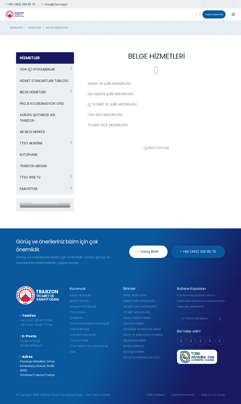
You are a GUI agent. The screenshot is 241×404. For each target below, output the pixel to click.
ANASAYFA (16, 28)
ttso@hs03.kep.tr (31, 345)
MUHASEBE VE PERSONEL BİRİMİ (142, 329)
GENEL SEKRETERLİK (134, 295)
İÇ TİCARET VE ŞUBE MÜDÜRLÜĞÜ (112, 104)
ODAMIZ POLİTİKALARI (83, 306)
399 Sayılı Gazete (45, 203)
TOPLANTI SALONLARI (83, 335)
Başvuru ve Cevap (213, 395)
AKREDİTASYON (79, 301)
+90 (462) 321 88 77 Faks (36, 325)
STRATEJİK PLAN (79, 329)
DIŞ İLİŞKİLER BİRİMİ (134, 340)
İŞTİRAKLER (76, 318)
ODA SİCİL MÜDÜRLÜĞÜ (105, 114)
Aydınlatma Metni (182, 395)
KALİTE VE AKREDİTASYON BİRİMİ (142, 335)
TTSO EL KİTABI (79, 340)
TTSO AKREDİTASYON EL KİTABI (89, 346)
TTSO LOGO (77, 312)
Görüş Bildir (148, 251)
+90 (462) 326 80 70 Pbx (36, 320)
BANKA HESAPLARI (80, 295)
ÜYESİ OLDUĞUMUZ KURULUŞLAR (89, 323)
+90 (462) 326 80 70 (20, 4)
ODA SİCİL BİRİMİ (133, 323)
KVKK (73, 352)
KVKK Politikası (156, 395)
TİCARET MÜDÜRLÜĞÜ (136, 312)
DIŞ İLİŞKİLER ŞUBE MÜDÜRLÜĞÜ (110, 94)
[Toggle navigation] (233, 14)
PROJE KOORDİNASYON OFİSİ (141, 357)
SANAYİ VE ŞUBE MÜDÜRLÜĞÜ (109, 83)
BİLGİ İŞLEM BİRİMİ (133, 352)
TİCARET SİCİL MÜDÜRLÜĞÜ (108, 125)
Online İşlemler (212, 14)
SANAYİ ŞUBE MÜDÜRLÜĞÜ (139, 301)
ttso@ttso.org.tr (30, 341)
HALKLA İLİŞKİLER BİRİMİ (136, 318)
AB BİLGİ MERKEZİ (133, 346)
